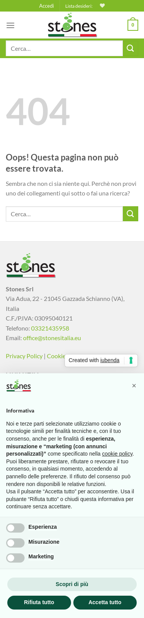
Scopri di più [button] (72, 584)
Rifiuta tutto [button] (39, 602)
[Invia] (130, 48)
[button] (134, 385)
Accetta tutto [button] (104, 602)
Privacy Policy (24, 355)
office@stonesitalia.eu (52, 337)
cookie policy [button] (117, 454)
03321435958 (50, 328)
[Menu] (10, 25)
